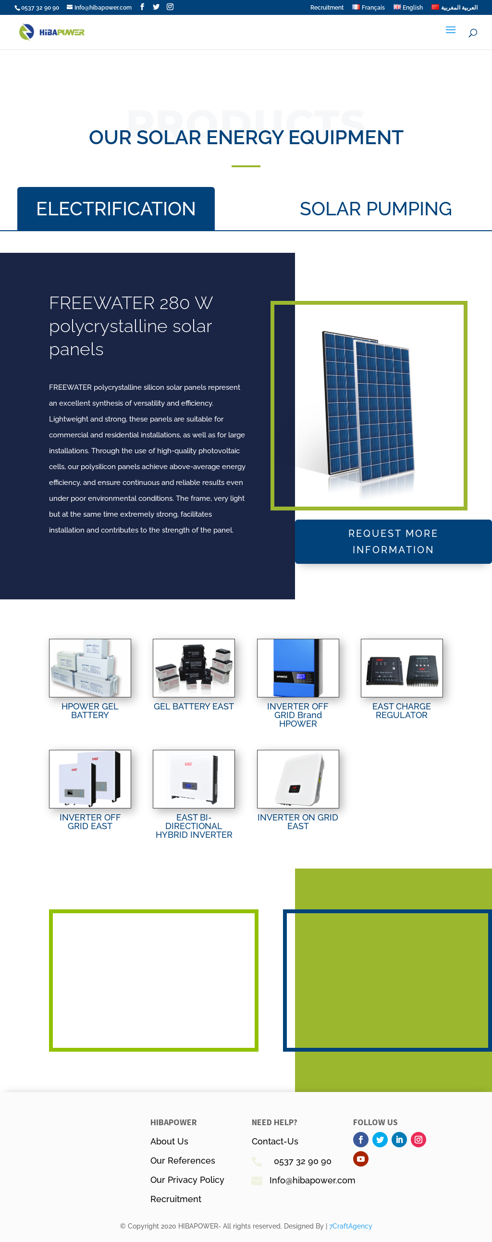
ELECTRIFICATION (116, 209)
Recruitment (327, 8)
